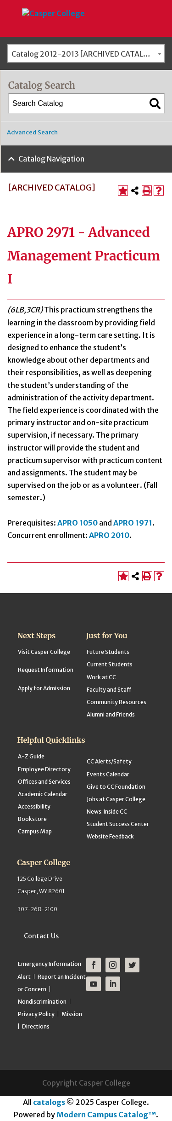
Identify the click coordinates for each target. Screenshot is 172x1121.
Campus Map (35, 831)
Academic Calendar (42, 794)
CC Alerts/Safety (109, 761)
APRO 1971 (132, 522)
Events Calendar (108, 774)
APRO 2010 (109, 535)
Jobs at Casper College (116, 799)
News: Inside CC (107, 811)
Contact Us (41, 936)
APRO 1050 (77, 522)
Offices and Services (44, 781)
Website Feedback (110, 836)
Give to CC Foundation (116, 786)
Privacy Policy (36, 1014)
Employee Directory (44, 769)
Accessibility (34, 806)
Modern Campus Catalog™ (106, 1114)
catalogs (49, 1102)
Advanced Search (32, 132)
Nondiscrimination (42, 1001)
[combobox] (86, 53)
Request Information (45, 669)
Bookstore (32, 818)
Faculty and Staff (109, 689)
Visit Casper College (44, 651)
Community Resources (116, 702)
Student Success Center (118, 824)
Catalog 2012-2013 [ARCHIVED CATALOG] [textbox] (84, 53)
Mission (71, 1014)
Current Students (110, 664)
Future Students (108, 651)
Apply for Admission (44, 688)
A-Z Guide (31, 756)
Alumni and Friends (111, 714)
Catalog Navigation (51, 158)
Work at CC (101, 677)
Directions (36, 1026)
